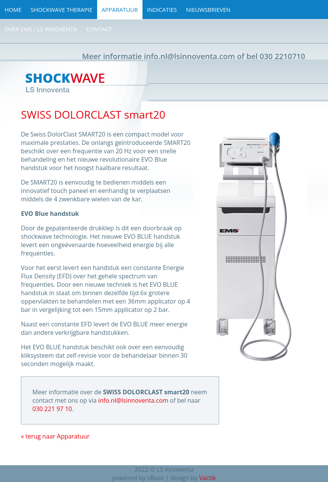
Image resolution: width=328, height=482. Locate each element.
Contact (99, 29)
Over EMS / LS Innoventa (41, 29)
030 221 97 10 (52, 409)
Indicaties (162, 9)
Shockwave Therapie (62, 9)
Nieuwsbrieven (208, 9)
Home (13, 9)
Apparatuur (120, 9)
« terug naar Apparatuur (55, 436)
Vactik (207, 478)
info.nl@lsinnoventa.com (189, 56)
